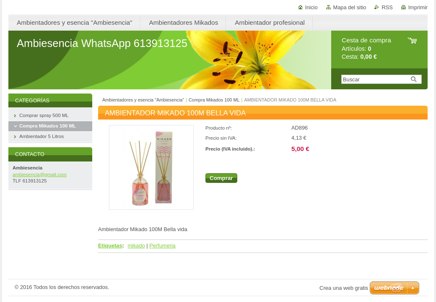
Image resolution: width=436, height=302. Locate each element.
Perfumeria (162, 245)
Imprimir (418, 7)
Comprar (221, 178)
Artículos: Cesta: (366, 48)
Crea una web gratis (343, 288)
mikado (136, 245)
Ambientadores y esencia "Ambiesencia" (143, 99)
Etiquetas (110, 245)
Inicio (311, 7)
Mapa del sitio (349, 7)
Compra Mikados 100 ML (214, 99)
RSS (387, 7)
